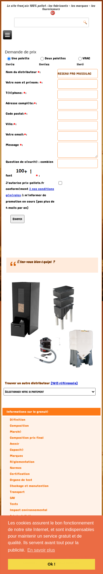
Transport (17, 492)
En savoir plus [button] (41, 550)
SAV (12, 498)
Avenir (14, 444)
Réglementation (22, 462)
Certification (20, 474)
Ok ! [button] (51, 564)
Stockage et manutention (29, 486)
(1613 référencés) (64, 383)
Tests (14, 504)
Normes (15, 468)
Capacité (17, 450)
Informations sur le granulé (27, 411)
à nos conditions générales (30, 192)
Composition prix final (27, 438)
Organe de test (21, 480)
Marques (16, 456)
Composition (19, 426)
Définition (17, 420)
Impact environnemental (28, 510)
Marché (15, 432)
